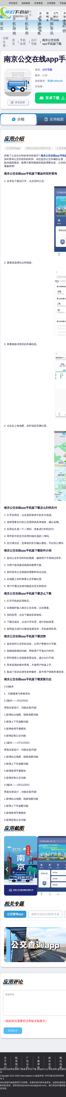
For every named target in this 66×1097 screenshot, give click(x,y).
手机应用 (27, 26)
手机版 (63, 3)
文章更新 (51, 3)
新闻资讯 (51, 26)
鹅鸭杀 (47, 13)
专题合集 (39, 26)
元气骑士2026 (56, 13)
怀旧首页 (13, 3)
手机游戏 (14, 26)
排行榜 (64, 26)
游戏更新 (26, 3)
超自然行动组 (40, 13)
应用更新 (38, 3)
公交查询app (13, 148)
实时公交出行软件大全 (38, 148)
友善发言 (13, 1030)
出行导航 (34, 42)
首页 (2, 26)
